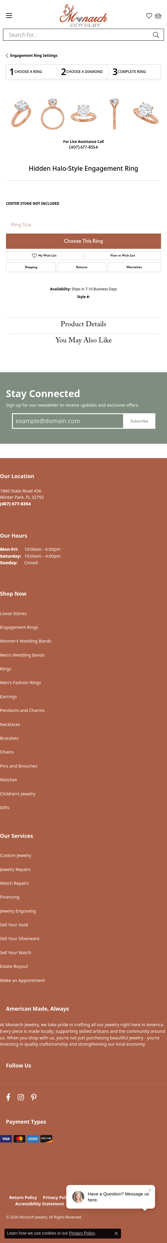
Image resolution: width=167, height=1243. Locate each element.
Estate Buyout (14, 966)
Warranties (134, 267)
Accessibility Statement (39, 1204)
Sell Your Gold (14, 925)
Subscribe (139, 420)
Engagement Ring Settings (33, 55)
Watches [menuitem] (8, 780)
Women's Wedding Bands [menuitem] (25, 641)
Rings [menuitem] (5, 669)
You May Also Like (84, 341)
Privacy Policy (57, 1197)
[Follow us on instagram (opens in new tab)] (21, 1097)
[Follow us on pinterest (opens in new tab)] (33, 1097)
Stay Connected (43, 393)
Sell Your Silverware (19, 938)
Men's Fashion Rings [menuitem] (20, 682)
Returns (82, 267)
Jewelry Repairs (15, 869)
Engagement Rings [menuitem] (19, 627)
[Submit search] (157, 34)
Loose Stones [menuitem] (13, 613)
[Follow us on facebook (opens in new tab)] (8, 1097)
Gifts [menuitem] (4, 807)
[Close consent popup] (116, 1233)
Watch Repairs (14, 883)
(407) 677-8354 (83, 147)
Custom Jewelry (15, 855)
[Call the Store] (15, 504)
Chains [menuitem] (7, 752)
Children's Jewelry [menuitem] (17, 794)
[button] (149, 16)
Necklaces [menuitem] (10, 724)
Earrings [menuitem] (8, 696)
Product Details (83, 325)
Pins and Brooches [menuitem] (18, 766)
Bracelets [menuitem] (9, 738)
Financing (9, 897)
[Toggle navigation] (9, 15)
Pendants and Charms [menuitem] (22, 710)
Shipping (31, 267)
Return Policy (23, 1197)
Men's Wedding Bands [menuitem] (22, 655)
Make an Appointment (22, 980)
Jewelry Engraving (18, 911)
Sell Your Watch (15, 952)
